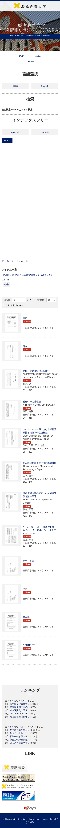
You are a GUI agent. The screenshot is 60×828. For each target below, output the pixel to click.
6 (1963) (42, 275)
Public (7, 140)
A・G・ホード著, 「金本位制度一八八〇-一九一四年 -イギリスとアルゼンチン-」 (39, 530)
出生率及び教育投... (19, 704)
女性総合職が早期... (19, 730)
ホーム (5, 261)
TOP (21, 55)
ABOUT (30, 61)
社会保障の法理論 (32, 401)
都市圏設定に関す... (19, 710)
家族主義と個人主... (19, 736)
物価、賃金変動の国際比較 (36, 370)
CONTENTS (29, 645)
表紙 (25, 318)
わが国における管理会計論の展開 (39, 463)
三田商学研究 (28, 275)
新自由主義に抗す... (19, 717)
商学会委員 (28, 561)
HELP (38, 55)
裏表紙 (26, 617)
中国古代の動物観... (19, 739)
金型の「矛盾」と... (19, 733)
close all (45, 132)
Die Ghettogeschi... (19, 713)
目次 (25, 346)
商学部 (15, 275)
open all (15, 132)
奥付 (25, 589)
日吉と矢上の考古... (19, 743)
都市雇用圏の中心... (19, 707)
